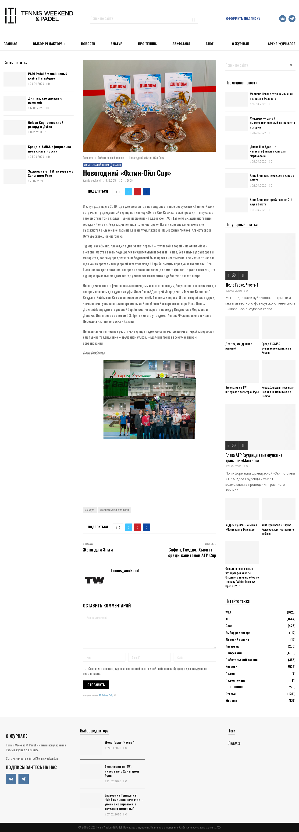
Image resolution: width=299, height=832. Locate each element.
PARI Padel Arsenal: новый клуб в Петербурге (48, 75)
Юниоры (231, 700)
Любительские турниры (114, 510)
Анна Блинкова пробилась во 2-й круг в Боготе (271, 201)
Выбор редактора (48, 43)
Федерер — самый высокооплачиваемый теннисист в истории (272, 122)
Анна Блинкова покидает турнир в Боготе (272, 177)
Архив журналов (281, 43)
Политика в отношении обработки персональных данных (183, 827)
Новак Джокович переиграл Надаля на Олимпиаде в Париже (278, 392)
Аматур (116, 43)
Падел (230, 673)
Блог (210, 43)
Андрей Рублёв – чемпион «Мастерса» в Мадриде (241, 527)
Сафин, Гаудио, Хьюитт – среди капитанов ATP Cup (192, 552)
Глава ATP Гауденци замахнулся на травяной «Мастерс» (253, 457)
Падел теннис (235, 680)
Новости (231, 666)
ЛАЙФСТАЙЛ (181, 43)
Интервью (232, 646)
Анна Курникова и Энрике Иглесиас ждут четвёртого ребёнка (278, 529)
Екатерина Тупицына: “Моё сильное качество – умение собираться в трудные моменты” (124, 802)
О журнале (240, 43)
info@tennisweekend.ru (43, 758)
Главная (10, 43)
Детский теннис (237, 639)
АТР (228, 618)
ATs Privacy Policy (106, 695)
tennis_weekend (92, 180)
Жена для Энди (98, 550)
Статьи (117, 164)
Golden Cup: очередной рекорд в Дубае (45, 124)
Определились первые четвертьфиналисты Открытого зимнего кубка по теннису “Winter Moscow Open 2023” (242, 577)
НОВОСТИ (88, 43)
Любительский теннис (97, 164)
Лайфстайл (233, 652)
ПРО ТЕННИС (147, 43)
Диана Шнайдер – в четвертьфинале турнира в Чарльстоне (268, 151)
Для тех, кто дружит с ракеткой (45, 100)
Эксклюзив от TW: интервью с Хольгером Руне (50, 173)
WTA (228, 612)
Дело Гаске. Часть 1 (241, 285)
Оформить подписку (243, 18)
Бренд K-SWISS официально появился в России (49, 148)
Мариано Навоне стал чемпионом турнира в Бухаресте (271, 96)
